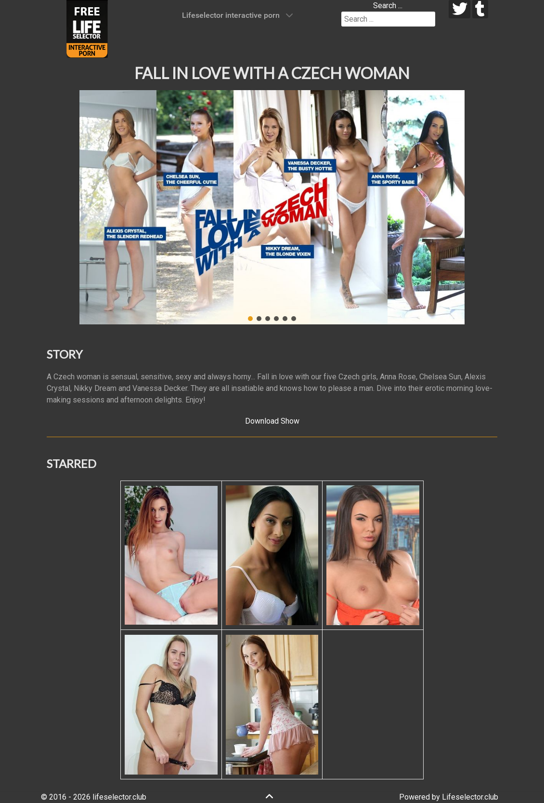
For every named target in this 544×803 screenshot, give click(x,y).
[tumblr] (480, 9)
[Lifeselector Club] (87, 28)
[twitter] (459, 9)
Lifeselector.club (470, 797)
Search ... (387, 5)
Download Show (272, 421)
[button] (94, 207)
